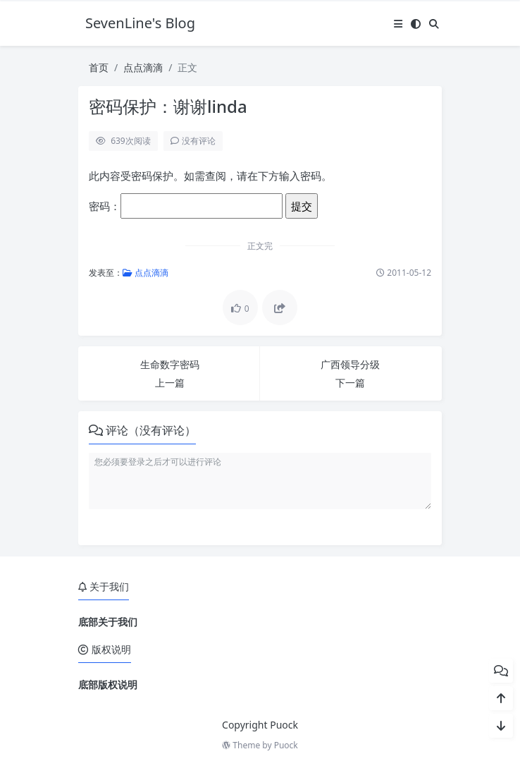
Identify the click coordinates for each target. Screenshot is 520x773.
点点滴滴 (143, 67)
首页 (99, 67)
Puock (286, 745)
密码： (186, 206)
